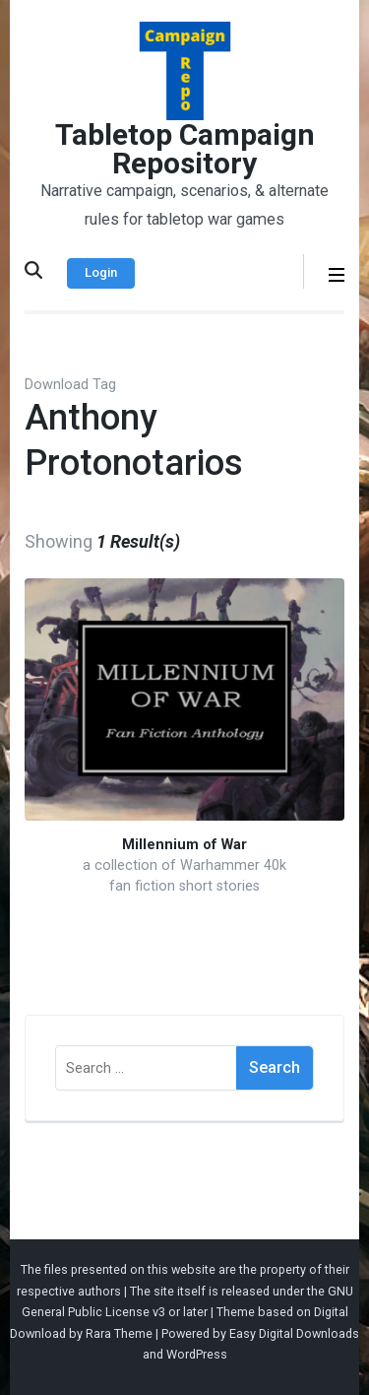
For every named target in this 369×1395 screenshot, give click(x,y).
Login (101, 272)
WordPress (196, 1354)
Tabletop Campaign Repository (185, 148)
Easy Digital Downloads (294, 1333)
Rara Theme (119, 1333)
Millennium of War (184, 844)
